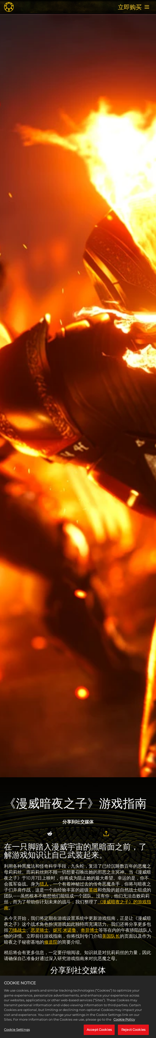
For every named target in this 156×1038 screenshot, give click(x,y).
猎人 (44, 884)
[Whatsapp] (82, 834)
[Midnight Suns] (9, 7)
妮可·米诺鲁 (64, 930)
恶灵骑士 (40, 930)
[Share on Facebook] (72, 834)
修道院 (50, 942)
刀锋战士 (17, 930)
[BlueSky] (94, 834)
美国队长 (111, 936)
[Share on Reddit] (50, 834)
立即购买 (130, 7)
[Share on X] (62, 834)
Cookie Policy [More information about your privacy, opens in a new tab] (124, 1025)
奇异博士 (90, 930)
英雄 (93, 890)
